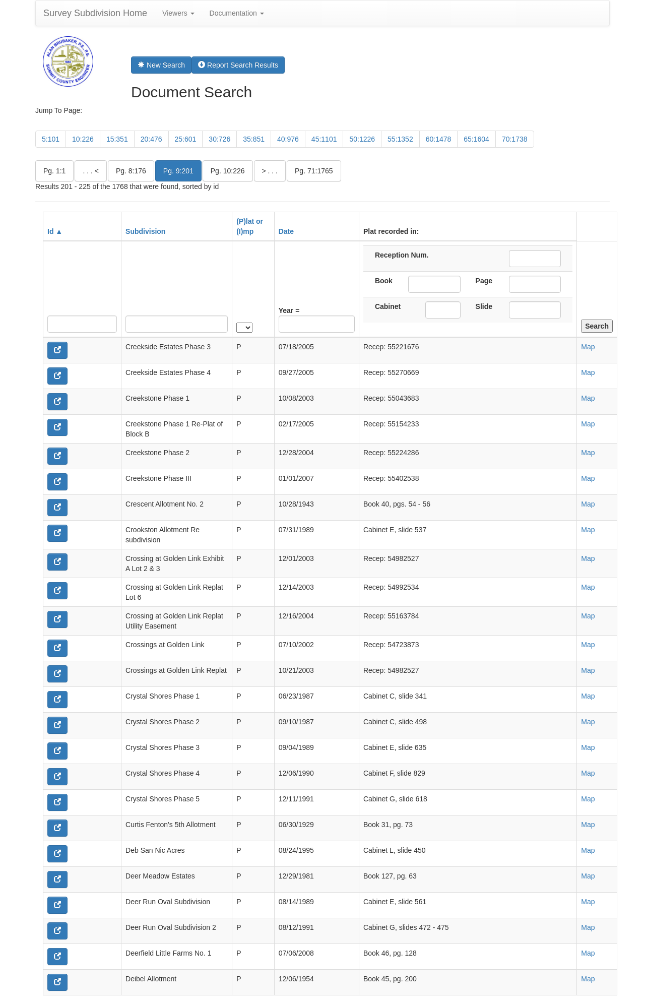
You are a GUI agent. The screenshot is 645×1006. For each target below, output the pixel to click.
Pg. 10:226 (228, 171)
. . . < (91, 171)
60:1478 (439, 139)
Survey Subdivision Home (95, 13)
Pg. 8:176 (131, 171)
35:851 (254, 139)
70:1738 (515, 139)
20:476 (151, 139)
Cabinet (388, 306)
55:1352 (400, 139)
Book (384, 281)
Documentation (237, 13)
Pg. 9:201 (178, 171)
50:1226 (362, 139)
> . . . (270, 171)
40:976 (288, 139)
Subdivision (145, 231)
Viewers (178, 13)
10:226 (83, 139)
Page (484, 281)
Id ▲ (54, 231)
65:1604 (476, 139)
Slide (484, 306)
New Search (161, 65)
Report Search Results (238, 65)
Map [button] (588, 347)
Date (286, 231)
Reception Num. (402, 255)
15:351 (117, 139)
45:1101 (324, 139)
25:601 (186, 139)
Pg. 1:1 (54, 171)
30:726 (219, 139)
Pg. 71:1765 (314, 171)
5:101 (50, 139)
